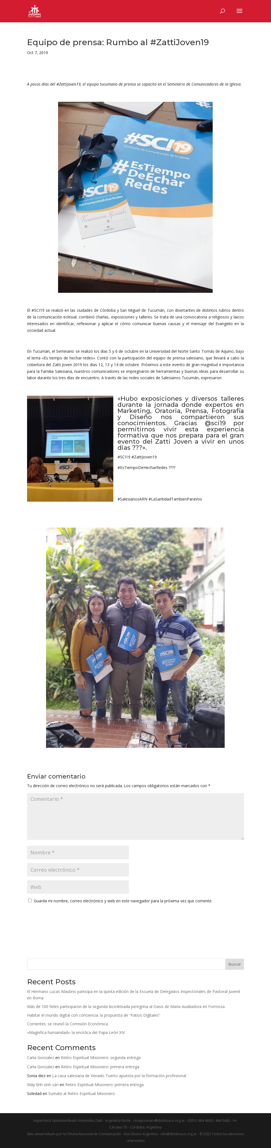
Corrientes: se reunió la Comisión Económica (67, 1023)
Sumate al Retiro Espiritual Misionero (81, 1093)
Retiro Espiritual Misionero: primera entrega (100, 1066)
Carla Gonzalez (40, 1057)
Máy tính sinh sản (43, 1084)
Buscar (234, 964)
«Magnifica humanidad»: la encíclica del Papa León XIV (76, 1032)
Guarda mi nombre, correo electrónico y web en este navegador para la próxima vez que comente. (123, 900)
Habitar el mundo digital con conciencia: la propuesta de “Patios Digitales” (94, 1015)
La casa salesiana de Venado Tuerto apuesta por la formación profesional (119, 1075)
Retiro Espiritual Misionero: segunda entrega (101, 1057)
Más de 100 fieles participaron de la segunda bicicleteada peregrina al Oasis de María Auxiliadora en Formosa (126, 1006)
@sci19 (215, 423)
